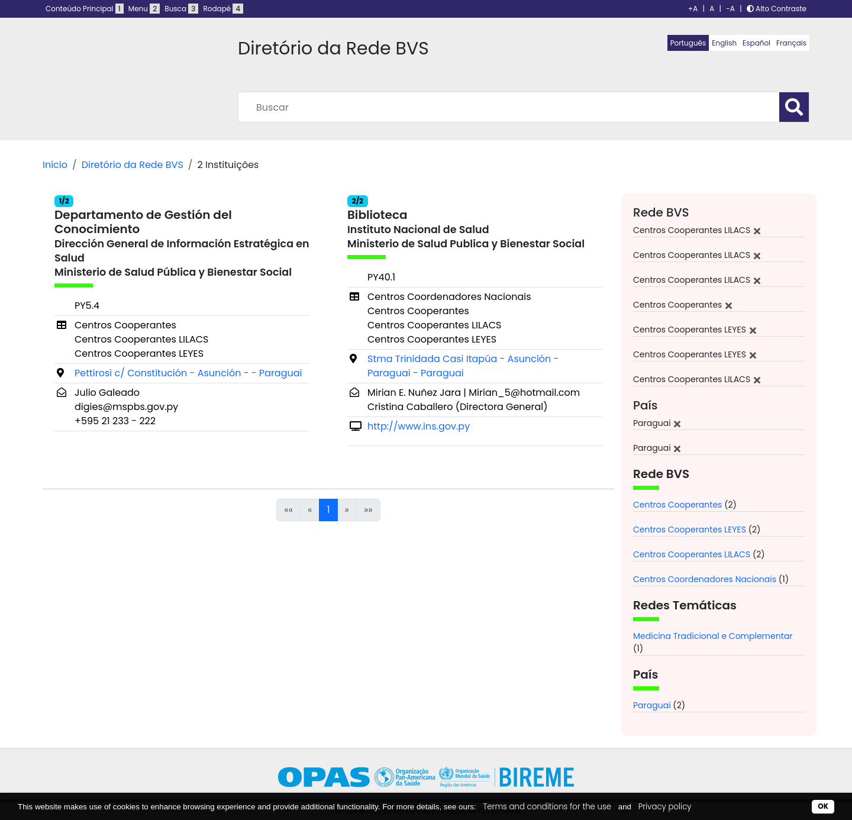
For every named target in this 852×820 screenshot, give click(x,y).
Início (55, 165)
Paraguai (652, 705)
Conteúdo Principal (85, 9)
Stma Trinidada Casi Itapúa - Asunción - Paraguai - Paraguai (463, 366)
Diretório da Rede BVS (132, 165)
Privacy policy (665, 806)
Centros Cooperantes (677, 505)
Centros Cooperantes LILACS (691, 554)
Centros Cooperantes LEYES (689, 529)
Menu (144, 9)
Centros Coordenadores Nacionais (704, 579)
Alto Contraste (776, 9)
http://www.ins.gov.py (418, 426)
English (724, 43)
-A (730, 9)
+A (693, 9)
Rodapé (224, 9)
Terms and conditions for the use (547, 806)
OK (823, 806)
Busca (181, 9)
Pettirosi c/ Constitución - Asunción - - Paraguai (188, 373)
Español (756, 43)
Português (688, 43)
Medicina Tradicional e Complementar (712, 636)
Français (791, 43)
